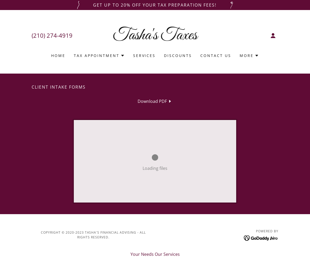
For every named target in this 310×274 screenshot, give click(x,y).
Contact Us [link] (215, 55)
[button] (273, 35)
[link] (155, 38)
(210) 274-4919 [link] (52, 35)
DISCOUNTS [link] (178, 55)
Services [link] (144, 55)
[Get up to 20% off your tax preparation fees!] (155, 5)
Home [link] (58, 55)
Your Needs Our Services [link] (155, 254)
